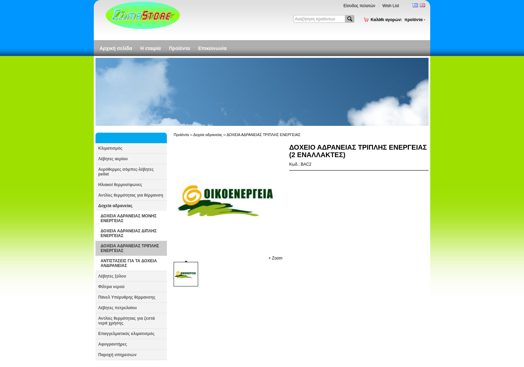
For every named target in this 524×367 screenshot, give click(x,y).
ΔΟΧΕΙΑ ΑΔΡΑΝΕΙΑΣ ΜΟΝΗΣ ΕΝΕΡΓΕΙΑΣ (129, 218)
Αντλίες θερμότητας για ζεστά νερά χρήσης (126, 321)
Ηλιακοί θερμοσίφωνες (120, 184)
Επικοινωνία (212, 48)
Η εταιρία (150, 48)
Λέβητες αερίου (113, 158)
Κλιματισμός (110, 148)
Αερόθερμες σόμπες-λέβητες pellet (126, 172)
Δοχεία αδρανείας (115, 205)
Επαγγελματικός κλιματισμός (126, 333)
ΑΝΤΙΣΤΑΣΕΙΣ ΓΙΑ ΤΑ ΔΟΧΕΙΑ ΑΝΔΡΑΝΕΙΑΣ (129, 263)
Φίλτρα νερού (111, 286)
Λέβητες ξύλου (112, 276)
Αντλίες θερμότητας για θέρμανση (130, 195)
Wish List (390, 5)
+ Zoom (275, 258)
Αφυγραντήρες (112, 344)
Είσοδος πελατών (359, 5)
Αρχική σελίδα (116, 48)
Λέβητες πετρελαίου (117, 307)
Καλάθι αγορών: (398, 19)
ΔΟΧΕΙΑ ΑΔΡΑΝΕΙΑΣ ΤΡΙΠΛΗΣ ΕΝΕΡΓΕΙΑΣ (130, 248)
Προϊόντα (179, 48)
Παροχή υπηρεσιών (117, 354)
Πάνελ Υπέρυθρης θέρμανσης (127, 297)
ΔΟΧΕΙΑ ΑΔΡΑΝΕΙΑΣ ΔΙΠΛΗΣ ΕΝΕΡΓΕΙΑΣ (129, 233)
